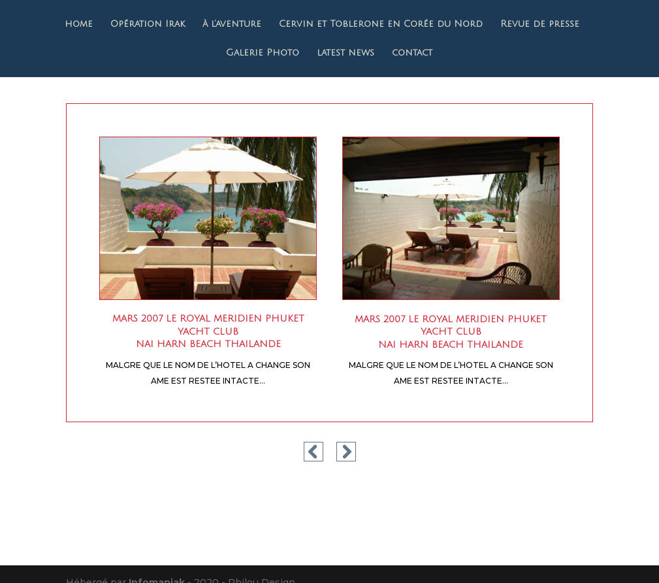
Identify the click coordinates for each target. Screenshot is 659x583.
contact (412, 53)
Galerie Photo (262, 53)
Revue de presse (539, 24)
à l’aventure (231, 24)
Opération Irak (147, 24)
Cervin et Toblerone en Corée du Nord (381, 24)
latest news (345, 53)
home (79, 24)
